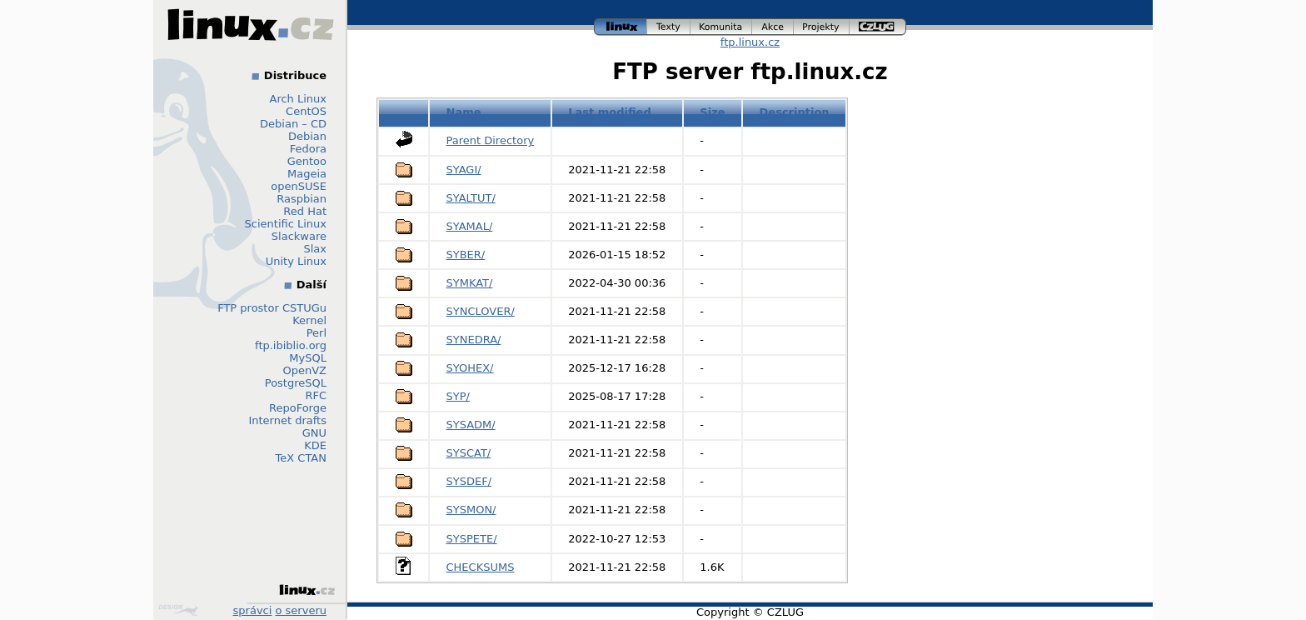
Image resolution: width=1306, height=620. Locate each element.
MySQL (307, 358)
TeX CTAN (301, 458)
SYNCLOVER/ (480, 311)
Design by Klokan (178, 610)
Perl (316, 333)
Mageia (306, 174)
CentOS (306, 111)
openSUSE (298, 186)
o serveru (301, 610)
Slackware (299, 236)
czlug (878, 27)
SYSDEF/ (469, 481)
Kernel (309, 320)
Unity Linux (296, 261)
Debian (307, 136)
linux (620, 27)
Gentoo (306, 161)
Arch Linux (298, 98)
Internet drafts (287, 420)
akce (773, 27)
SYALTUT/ (471, 198)
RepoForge (297, 408)
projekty (822, 27)
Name (463, 112)
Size (712, 112)
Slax (314, 248)
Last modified (609, 112)
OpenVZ (304, 370)
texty (668, 27)
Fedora (308, 148)
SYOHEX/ (470, 368)
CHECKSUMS (480, 567)
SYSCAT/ (468, 453)
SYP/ (458, 396)
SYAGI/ (463, 169)
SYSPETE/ (471, 538)
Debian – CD (293, 124)
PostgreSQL (295, 383)
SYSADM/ (471, 424)
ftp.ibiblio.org (290, 345)
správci (252, 610)
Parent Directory (490, 140)
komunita (721, 27)
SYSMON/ (471, 509)
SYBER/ (466, 254)
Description (795, 112)
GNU (314, 433)
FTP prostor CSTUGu (271, 308)
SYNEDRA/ (473, 339)
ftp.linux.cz (750, 42)
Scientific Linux (285, 224)
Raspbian (301, 198)
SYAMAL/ (469, 226)
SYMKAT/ (469, 283)
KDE (315, 445)
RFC (315, 395)
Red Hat (304, 211)
